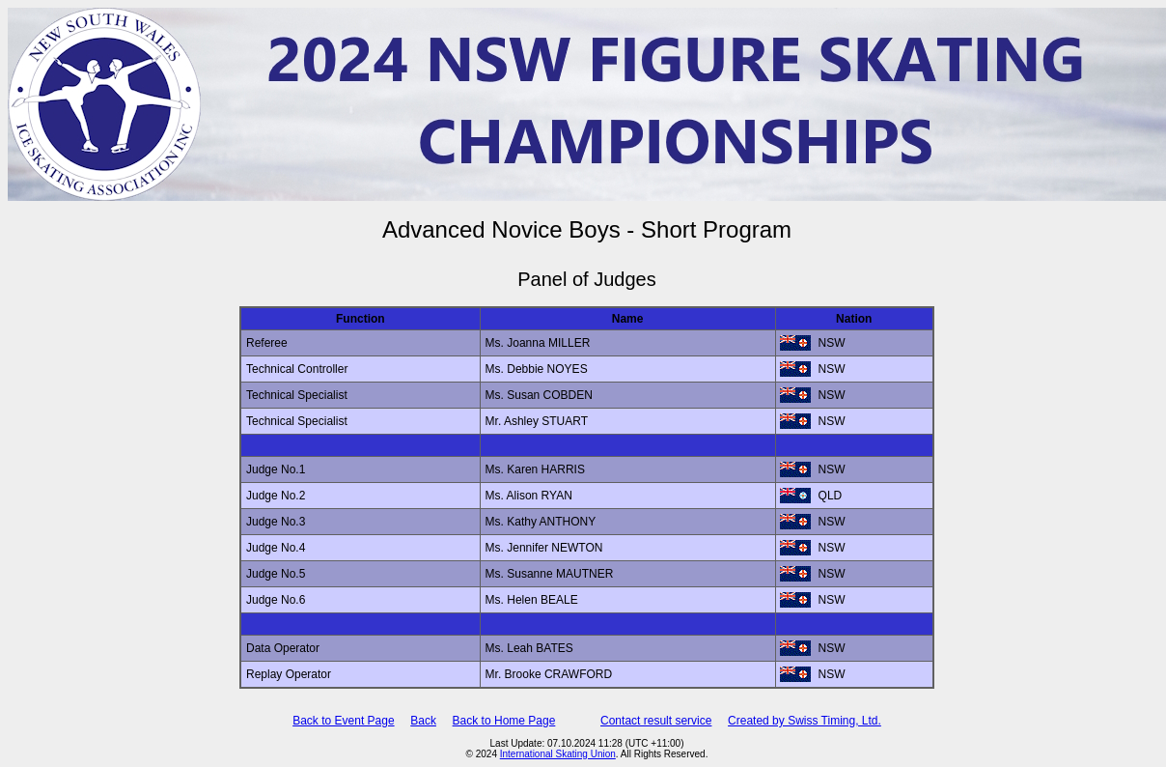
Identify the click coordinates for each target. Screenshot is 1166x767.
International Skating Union (558, 754)
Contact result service (655, 720)
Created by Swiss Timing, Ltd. (804, 720)
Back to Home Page (504, 720)
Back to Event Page (343, 720)
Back (423, 720)
